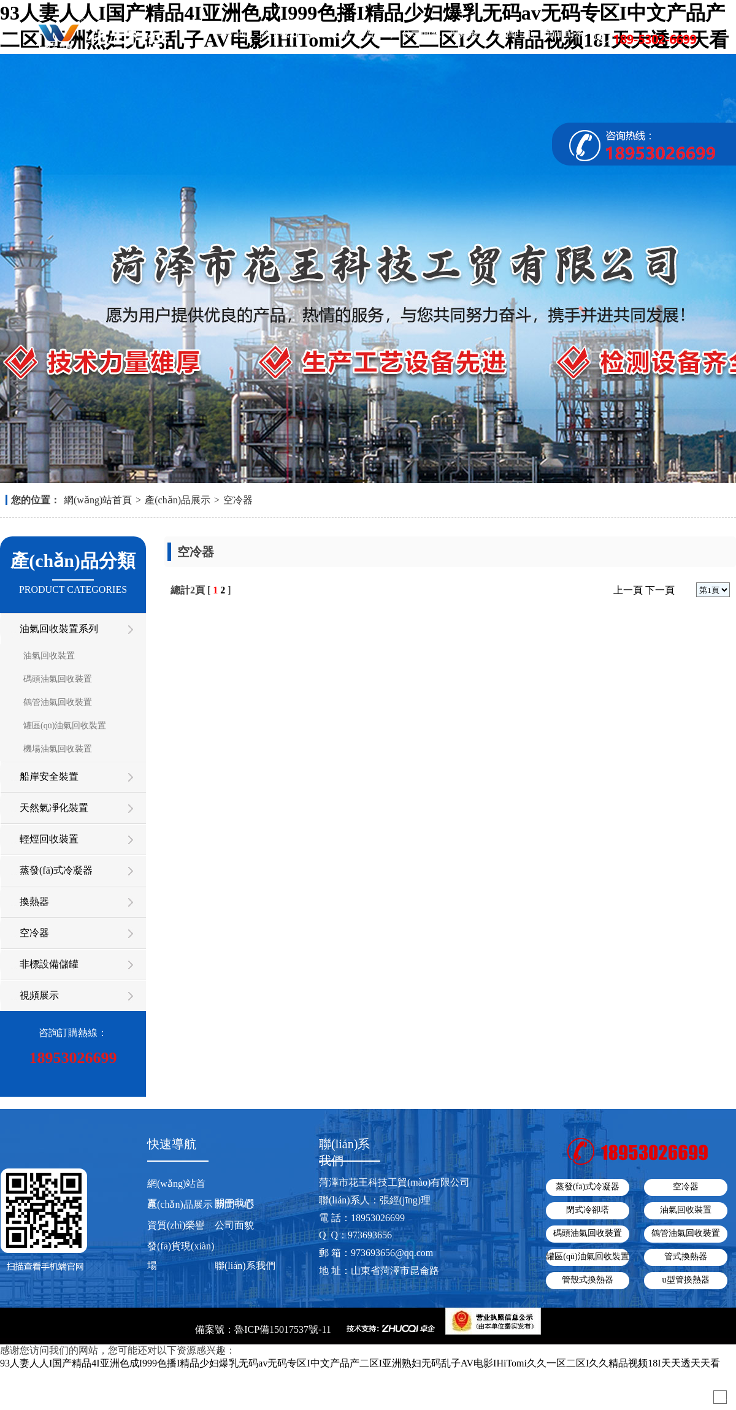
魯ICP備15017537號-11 (282, 1329)
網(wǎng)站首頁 (232, 37)
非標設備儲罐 (49, 964)
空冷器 (238, 500)
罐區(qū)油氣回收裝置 (64, 725)
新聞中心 (516, 33)
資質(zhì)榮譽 (374, 37)
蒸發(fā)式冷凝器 (56, 870)
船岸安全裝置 (49, 776)
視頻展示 (468, 33)
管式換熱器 (685, 1256)
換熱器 (34, 901)
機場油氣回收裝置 (57, 748)
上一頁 (628, 590)
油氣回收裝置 (49, 655)
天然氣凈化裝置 (54, 807)
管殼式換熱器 (587, 1279)
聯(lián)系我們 (563, 37)
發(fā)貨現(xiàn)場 (180, 1256)
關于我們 (279, 33)
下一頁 (660, 590)
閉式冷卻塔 (587, 1209)
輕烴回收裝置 (49, 839)
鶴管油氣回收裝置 (57, 702)
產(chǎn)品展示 (327, 37)
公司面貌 (421, 33)
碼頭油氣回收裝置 (57, 679)
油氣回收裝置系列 (59, 628)
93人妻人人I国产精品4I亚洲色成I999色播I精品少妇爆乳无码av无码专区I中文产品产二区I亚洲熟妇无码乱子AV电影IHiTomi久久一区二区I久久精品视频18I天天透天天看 (360, 1363)
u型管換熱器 (686, 1279)
